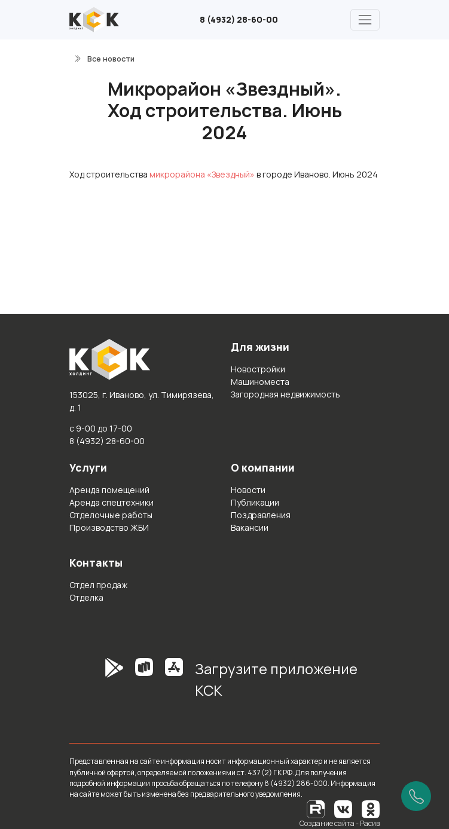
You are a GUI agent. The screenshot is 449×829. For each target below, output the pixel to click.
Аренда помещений (109, 489)
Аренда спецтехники (111, 502)
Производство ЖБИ (109, 527)
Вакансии (249, 527)
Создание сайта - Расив (340, 823)
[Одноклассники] (371, 808)
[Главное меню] (365, 19)
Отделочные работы (110, 515)
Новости (248, 489)
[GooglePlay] (96, 683)
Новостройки (258, 369)
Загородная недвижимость (285, 394)
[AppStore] (174, 683)
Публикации (255, 502)
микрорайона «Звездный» (202, 174)
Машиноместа (260, 381)
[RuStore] (144, 683)
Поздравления (261, 515)
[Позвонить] (416, 796)
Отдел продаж (98, 585)
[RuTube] (316, 808)
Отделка (86, 597)
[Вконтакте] (343, 808)
